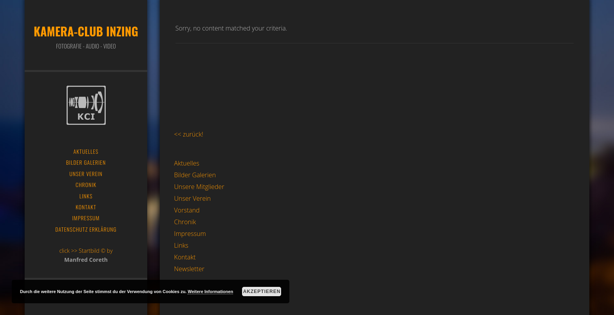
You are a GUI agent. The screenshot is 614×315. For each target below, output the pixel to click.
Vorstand (187, 210)
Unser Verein (192, 198)
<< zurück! (188, 134)
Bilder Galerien (195, 175)
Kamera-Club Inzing (86, 31)
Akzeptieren (262, 291)
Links (181, 245)
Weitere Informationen (210, 291)
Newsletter (189, 269)
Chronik (185, 222)
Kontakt (185, 257)
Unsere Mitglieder (199, 186)
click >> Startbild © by (85, 250)
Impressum (190, 233)
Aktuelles (186, 163)
